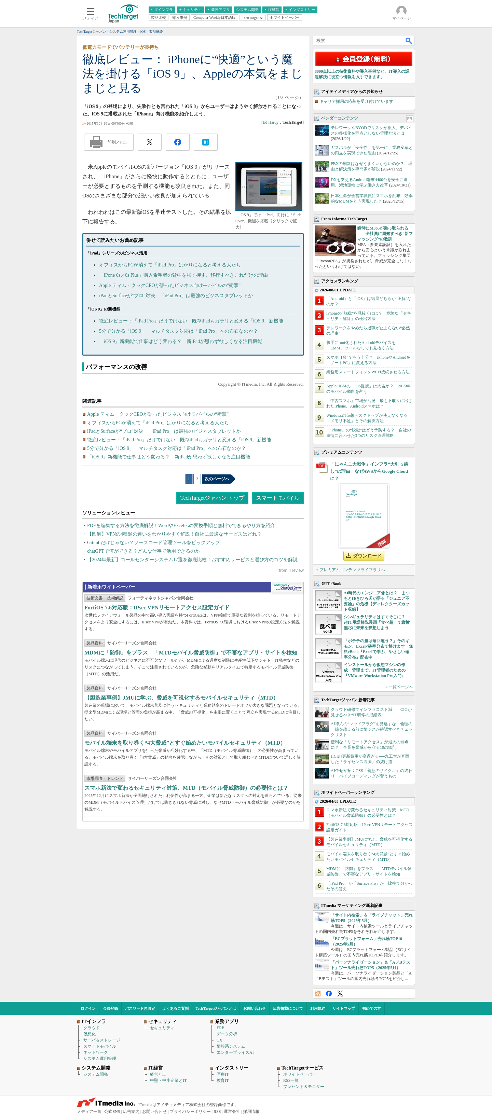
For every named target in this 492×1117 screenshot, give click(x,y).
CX (219, 1040)
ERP (220, 1027)
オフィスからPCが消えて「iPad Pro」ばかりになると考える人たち (170, 264)
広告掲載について (288, 1008)
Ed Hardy (270, 122)
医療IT (223, 1074)
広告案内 (131, 1111)
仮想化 (89, 1034)
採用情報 (251, 1111)
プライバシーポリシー (190, 1111)
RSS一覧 (291, 1080)
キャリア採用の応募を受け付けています (356, 101)
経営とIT (158, 1074)
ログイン (88, 1008)
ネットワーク (95, 1052)
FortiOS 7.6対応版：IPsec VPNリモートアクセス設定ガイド (157, 607)
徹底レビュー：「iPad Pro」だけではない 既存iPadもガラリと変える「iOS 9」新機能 (191, 320)
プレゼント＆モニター (303, 1086)
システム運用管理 (99, 1058)
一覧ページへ (400, 687)
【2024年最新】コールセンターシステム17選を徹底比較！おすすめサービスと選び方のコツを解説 (192, 559)
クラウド (91, 1027)
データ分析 (227, 1034)
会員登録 (110, 1008)
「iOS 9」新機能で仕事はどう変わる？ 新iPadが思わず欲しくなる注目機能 (180, 341)
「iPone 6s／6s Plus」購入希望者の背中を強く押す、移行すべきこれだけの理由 (183, 275)
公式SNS (112, 1111)
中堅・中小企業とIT (168, 1080)
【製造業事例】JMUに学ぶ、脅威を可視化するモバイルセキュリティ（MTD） (181, 698)
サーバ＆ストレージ (101, 1040)
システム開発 (95, 1074)
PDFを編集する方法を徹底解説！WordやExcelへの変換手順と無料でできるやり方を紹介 (181, 525)
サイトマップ (343, 1008)
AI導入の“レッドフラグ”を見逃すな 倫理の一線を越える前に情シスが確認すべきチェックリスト (372, 729)
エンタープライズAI (235, 1052)
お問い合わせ (254, 1008)
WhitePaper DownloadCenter (287, 588)
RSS (317, 993)
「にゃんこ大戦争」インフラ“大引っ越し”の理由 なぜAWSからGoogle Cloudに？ (369, 471)
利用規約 (317, 1008)
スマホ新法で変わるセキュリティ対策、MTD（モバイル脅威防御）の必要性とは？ (186, 788)
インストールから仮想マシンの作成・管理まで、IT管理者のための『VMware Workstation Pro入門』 (375, 670)
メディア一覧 (89, 1111)
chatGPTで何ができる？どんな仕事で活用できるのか (143, 551)
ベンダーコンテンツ (339, 118)
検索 (409, 40)
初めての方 (371, 1008)
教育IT (223, 1080)
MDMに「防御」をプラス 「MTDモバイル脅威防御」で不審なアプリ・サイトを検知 (190, 653)
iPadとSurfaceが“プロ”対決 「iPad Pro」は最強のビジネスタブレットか (176, 295)
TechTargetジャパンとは (216, 1008)
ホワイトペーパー (299, 1074)
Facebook (329, 993)
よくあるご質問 (175, 1008)
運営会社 (232, 1111)
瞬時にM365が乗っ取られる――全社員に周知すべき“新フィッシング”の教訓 (385, 234)
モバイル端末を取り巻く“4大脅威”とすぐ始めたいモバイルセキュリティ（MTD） (185, 743)
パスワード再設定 (140, 1008)
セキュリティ (162, 1027)
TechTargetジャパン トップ (212, 498)
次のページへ (217, 479)
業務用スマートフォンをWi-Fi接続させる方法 (368, 372)
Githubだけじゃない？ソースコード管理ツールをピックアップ (153, 542)
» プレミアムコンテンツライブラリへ (350, 569)
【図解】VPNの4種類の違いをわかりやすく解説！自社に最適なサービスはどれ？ (174, 534)
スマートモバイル (278, 498)
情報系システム (231, 1046)
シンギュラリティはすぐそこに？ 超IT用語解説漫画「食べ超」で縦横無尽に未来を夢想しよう (377, 622)
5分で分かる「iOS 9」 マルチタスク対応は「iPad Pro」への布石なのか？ (178, 331)
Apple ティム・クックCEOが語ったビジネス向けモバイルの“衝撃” (170, 285)
